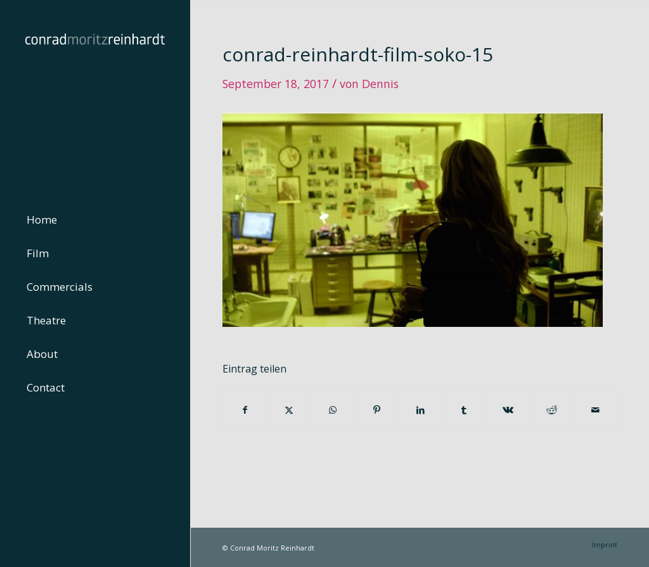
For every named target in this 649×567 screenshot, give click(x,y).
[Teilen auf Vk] (507, 409)
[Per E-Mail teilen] (595, 409)
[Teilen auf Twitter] (289, 409)
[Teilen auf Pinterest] (376, 409)
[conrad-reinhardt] (95, 95)
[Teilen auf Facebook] (245, 409)
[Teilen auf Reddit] (551, 409)
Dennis (380, 83)
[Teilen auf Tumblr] (463, 409)
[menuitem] (95, 220)
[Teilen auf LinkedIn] (420, 409)
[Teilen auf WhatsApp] (332, 409)
